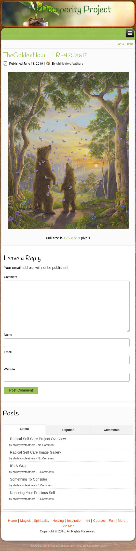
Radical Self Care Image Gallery (35, 453)
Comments (111, 430)
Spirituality (41, 521)
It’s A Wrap (18, 466)
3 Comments (46, 472)
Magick (25, 521)
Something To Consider (28, 479)
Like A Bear (121, 44)
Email (7, 352)
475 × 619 (72, 238)
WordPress (49, 545)
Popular (68, 430)
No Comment (46, 445)
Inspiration (74, 521)
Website (9, 369)
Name (8, 335)
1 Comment (45, 485)
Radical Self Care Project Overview (38, 439)
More (122, 521)
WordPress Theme (71, 545)
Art (88, 521)
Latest (24, 429)
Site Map (68, 526)
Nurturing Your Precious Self (32, 493)
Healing (58, 521)
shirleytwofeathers (69, 63)
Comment (10, 277)
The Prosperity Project (68, 10)
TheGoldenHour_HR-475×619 (45, 55)
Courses (99, 521)
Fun (111, 521)
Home (12, 521)
